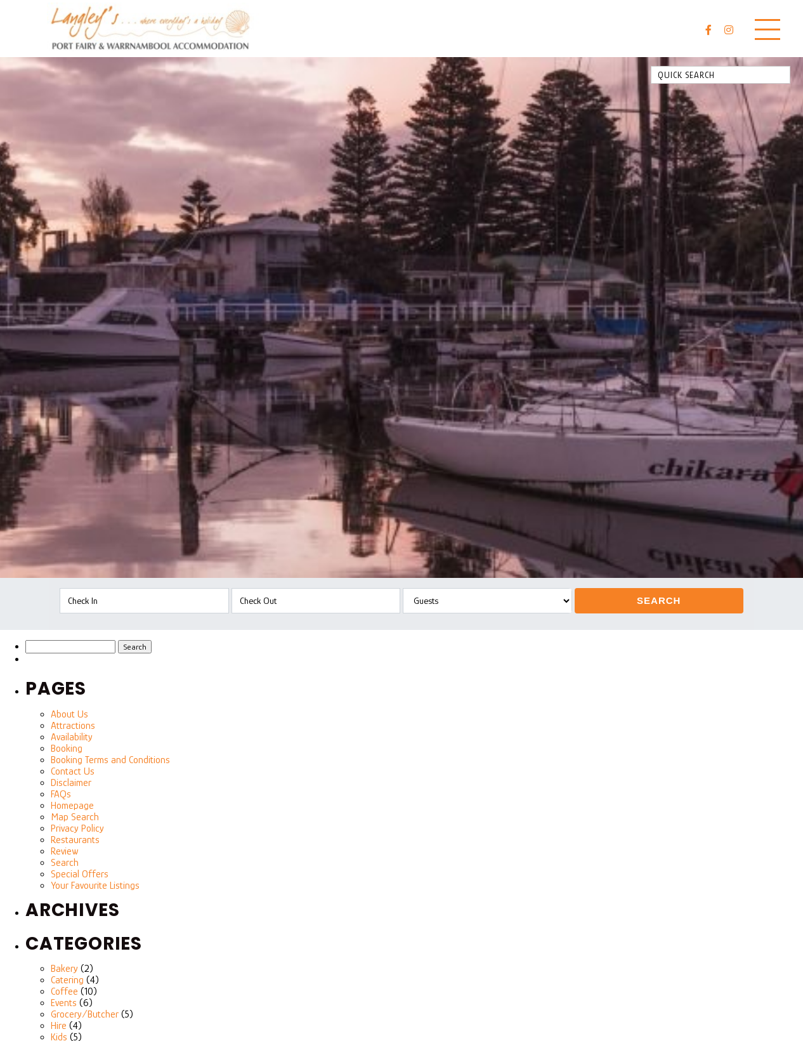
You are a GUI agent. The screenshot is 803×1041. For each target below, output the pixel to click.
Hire (59, 1025)
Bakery (64, 968)
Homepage (72, 805)
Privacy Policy (77, 828)
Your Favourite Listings (95, 885)
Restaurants (75, 840)
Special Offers (79, 874)
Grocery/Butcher (85, 1014)
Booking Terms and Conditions (110, 760)
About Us (69, 714)
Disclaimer (71, 783)
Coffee (64, 991)
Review (64, 851)
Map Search (75, 817)
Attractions (73, 725)
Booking (66, 748)
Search (659, 600)
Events (64, 1003)
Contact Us (73, 771)
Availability (72, 737)
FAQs (61, 794)
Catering (67, 980)
